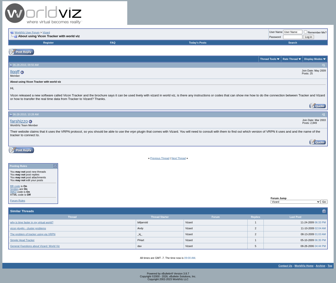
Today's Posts (197, 42)
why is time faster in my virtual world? (31, 222)
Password (275, 37)
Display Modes (313, 59)
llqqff (14, 71)
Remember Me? (315, 32)
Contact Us (285, 265)
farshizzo (19, 121)
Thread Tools (268, 59)
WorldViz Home (304, 265)
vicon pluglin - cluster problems (28, 228)
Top (330, 265)
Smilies (14, 189)
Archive (320, 265)
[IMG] (13, 191)
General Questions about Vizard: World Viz (35, 246)
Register (48, 42)
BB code (15, 186)
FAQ (112, 42)
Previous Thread (159, 158)
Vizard (46, 32)
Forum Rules (17, 200)
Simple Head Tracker (22, 240)
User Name (276, 32)
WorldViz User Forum (27, 32)
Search (292, 42)
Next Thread (179, 158)
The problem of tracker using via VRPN (32, 234)
